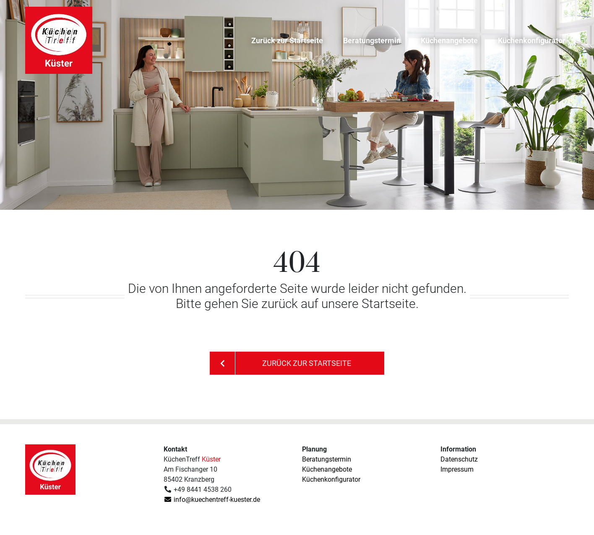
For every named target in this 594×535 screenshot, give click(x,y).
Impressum (457, 469)
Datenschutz (459, 459)
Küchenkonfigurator (531, 40)
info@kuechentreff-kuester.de (212, 500)
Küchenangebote (449, 40)
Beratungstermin (372, 40)
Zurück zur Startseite (287, 40)
